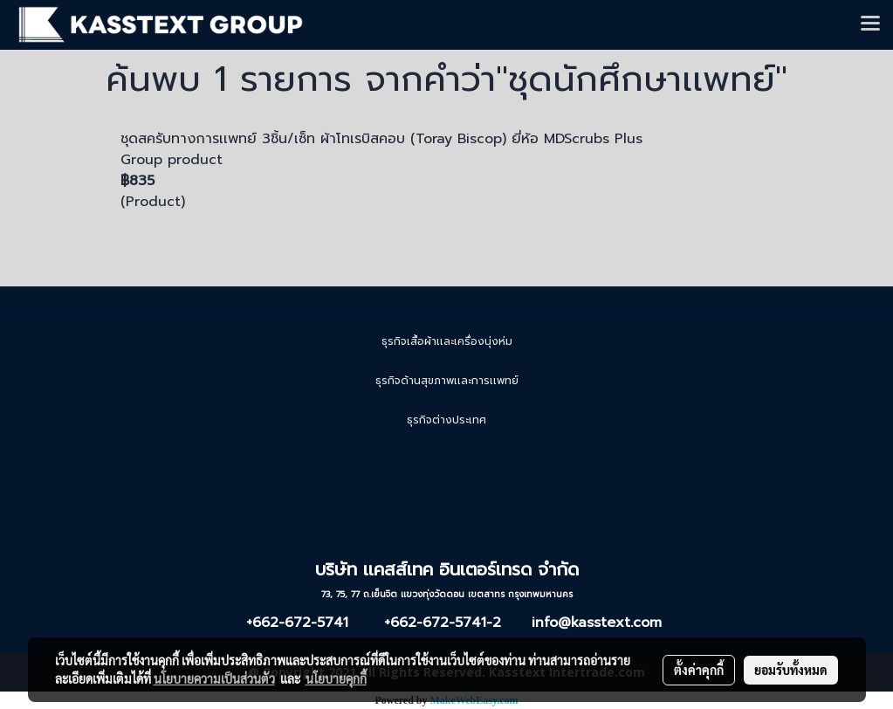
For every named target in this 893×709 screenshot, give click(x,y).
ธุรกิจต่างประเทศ (446, 420)
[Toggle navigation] (870, 24)
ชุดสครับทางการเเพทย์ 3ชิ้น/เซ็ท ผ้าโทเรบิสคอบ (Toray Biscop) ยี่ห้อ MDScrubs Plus (381, 138)
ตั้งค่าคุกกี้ (699, 670)
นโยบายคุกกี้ (336, 678)
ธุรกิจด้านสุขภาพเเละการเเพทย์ (447, 381)
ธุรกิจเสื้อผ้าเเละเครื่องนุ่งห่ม (446, 341)
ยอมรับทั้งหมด (791, 670)
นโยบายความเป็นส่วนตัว (214, 678)
